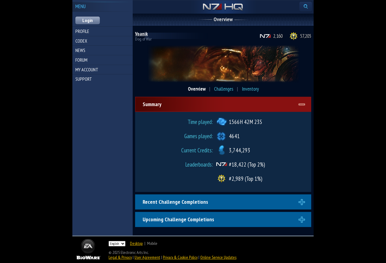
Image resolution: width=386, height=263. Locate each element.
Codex (81, 41)
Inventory (250, 89)
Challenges (223, 89)
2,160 (278, 36)
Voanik (141, 34)
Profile (82, 31)
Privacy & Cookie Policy (180, 257)
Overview (197, 89)
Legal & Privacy (120, 257)
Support (83, 79)
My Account (86, 70)
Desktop (136, 243)
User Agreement (147, 257)
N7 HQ (223, 7)
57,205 (305, 36)
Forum (81, 60)
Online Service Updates (218, 257)
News (80, 50)
